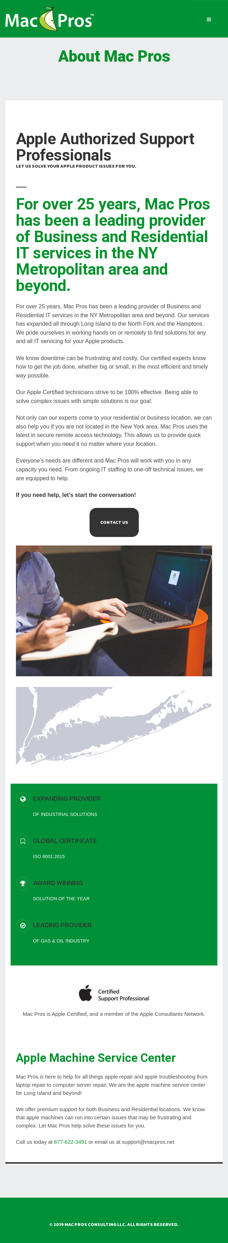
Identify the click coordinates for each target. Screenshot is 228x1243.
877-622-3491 (70, 1142)
